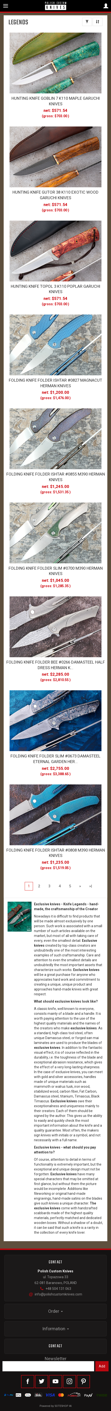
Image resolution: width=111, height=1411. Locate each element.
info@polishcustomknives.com (55, 1294)
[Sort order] (97, 22)
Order (55, 1311)
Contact (55, 1346)
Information (55, 1328)
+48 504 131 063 (55, 1289)
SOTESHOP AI (63, 1406)
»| (90, 886)
